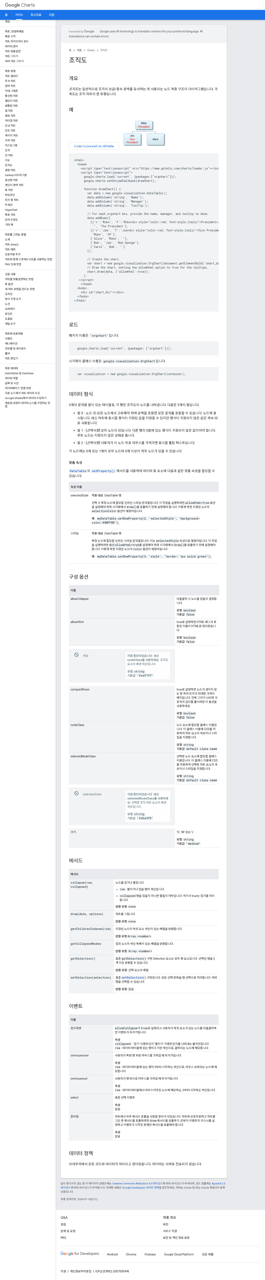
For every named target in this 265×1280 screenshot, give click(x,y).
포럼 (63, 1224)
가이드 (104, 50)
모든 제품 (207, 1254)
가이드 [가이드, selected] (19, 15)
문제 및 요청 (68, 1231)
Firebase (150, 1254)
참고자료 (36, 15)
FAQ (63, 1237)
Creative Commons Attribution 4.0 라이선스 (137, 1183)
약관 (63, 1271)
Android (112, 1254)
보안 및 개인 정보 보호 (176, 1237)
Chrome (131, 1254)
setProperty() (103, 471)
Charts (20, 5)
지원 (51, 15)
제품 (79, 50)
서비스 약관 (170, 1231)
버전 (165, 1224)
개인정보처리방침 (81, 1271)
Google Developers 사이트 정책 (140, 1187)
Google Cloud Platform (179, 1254)
